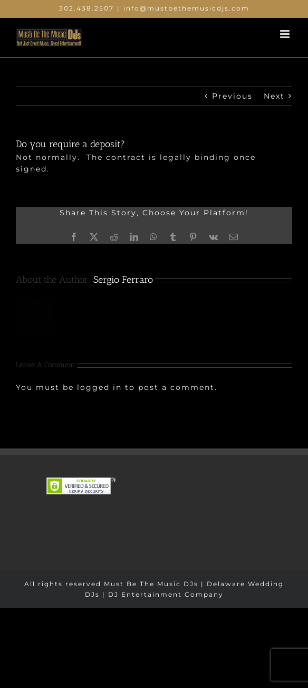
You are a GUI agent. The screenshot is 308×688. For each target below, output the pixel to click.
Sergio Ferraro (123, 279)
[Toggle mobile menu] (286, 34)
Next (274, 96)
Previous (232, 96)
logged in (99, 387)
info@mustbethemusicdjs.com (186, 8)
